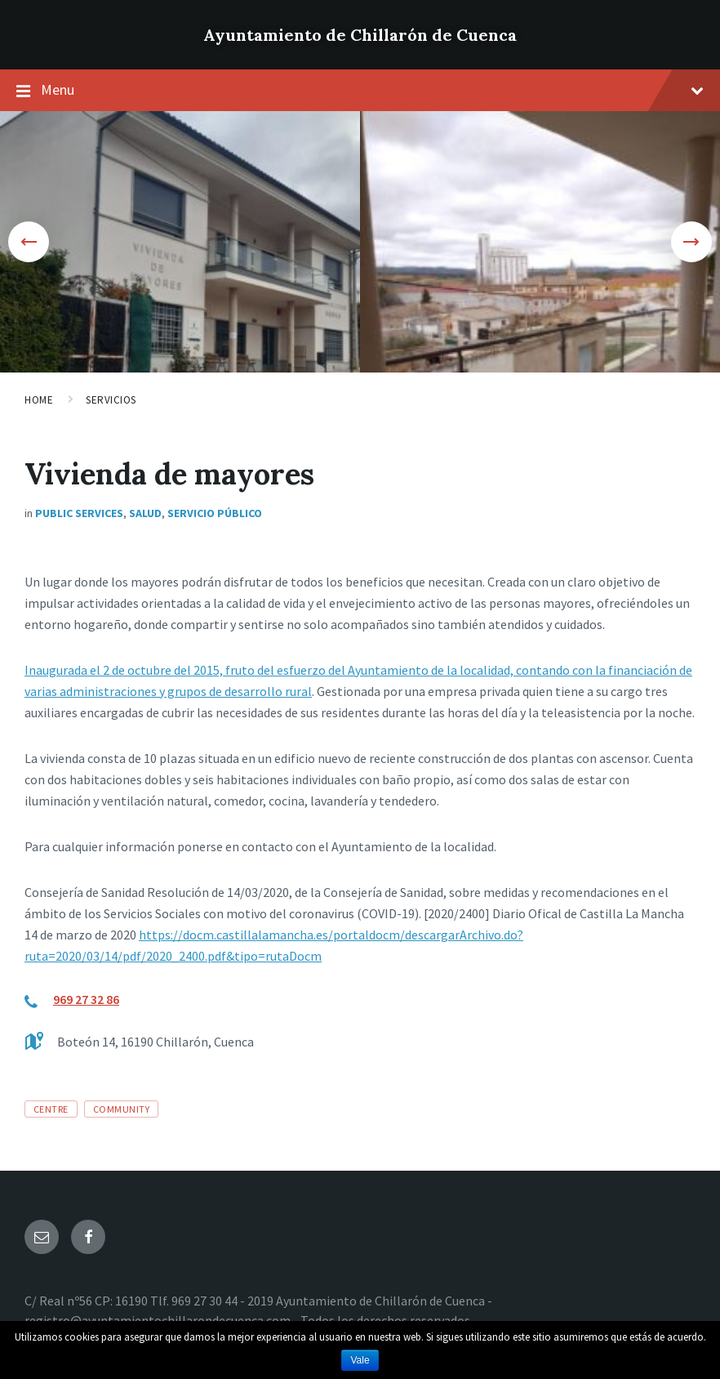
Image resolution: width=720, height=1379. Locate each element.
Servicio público (214, 513)
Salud (145, 513)
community (121, 1109)
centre (51, 1109)
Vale (359, 1360)
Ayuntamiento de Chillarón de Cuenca (360, 35)
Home (38, 400)
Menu (372, 89)
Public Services (79, 513)
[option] (180, 242)
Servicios (111, 400)
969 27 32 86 (86, 999)
